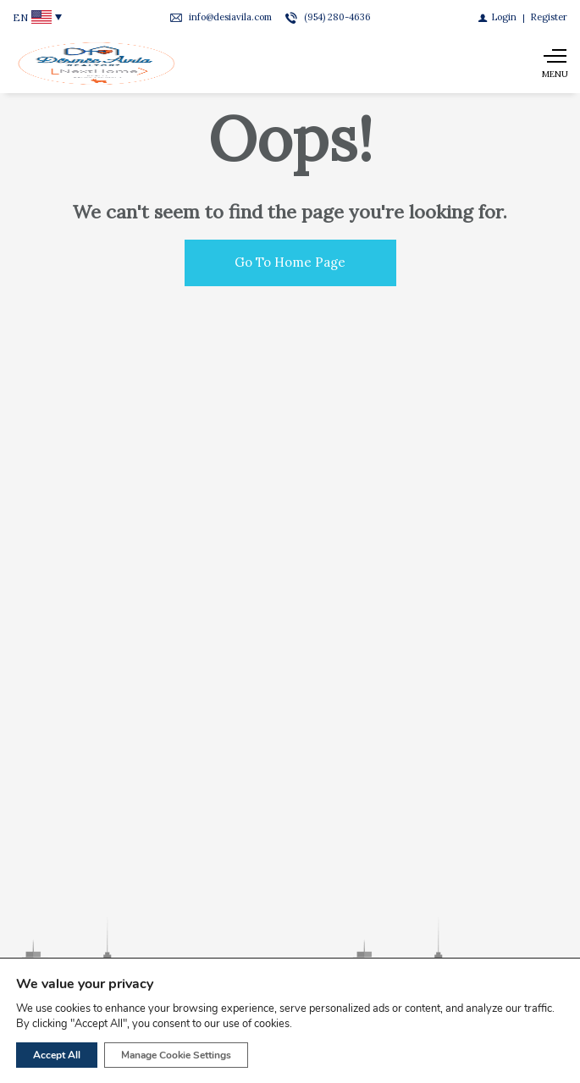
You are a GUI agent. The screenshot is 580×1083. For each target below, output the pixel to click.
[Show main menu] (554, 63)
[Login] (497, 17)
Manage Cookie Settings (176, 1055)
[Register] (548, 17)
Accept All (56, 1055)
